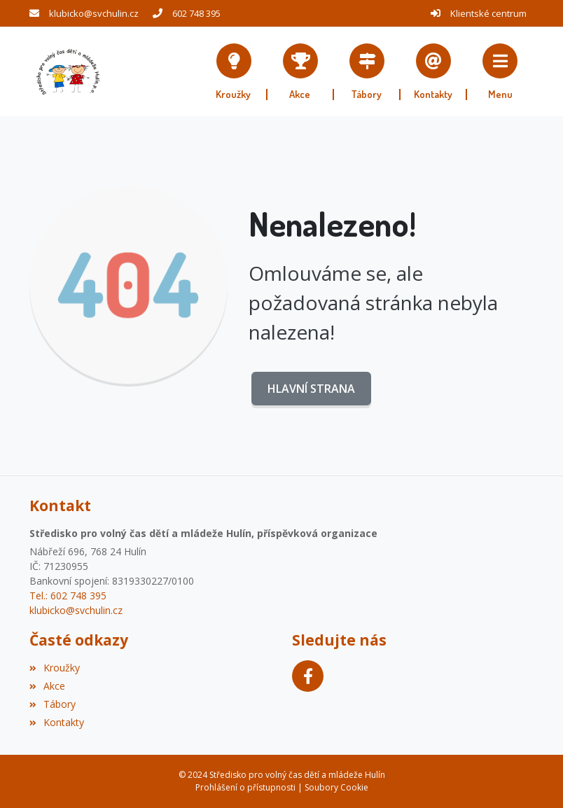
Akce (47, 685)
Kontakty (56, 722)
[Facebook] (308, 676)
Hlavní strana (311, 388)
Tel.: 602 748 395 (67, 595)
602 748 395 (196, 13)
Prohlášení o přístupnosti (245, 787)
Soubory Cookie (336, 787)
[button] (500, 71)
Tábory (52, 704)
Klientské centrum (488, 13)
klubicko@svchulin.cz (94, 13)
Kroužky (54, 667)
